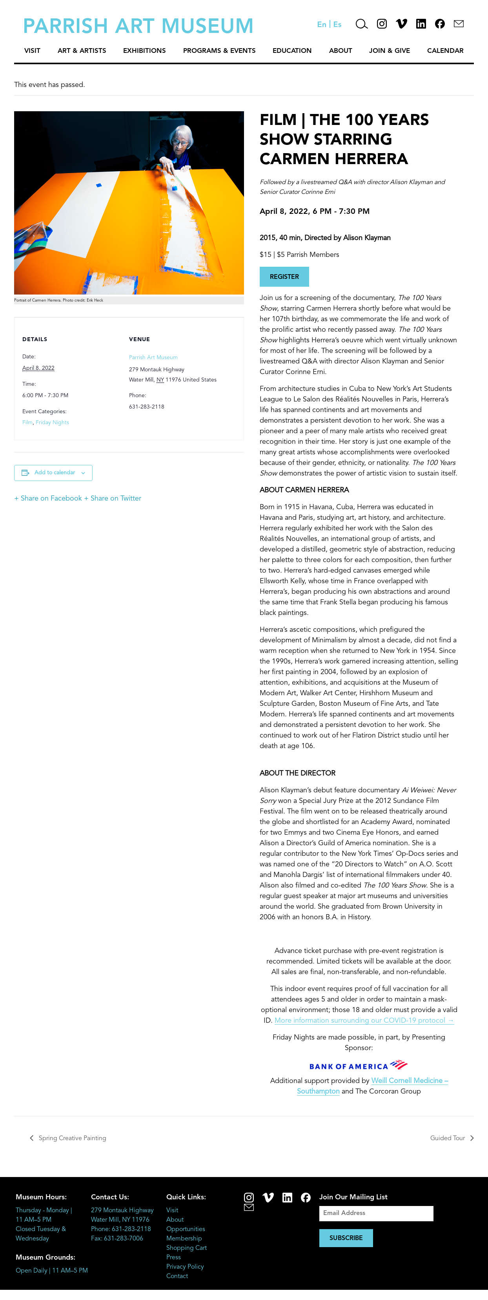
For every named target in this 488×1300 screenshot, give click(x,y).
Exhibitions (144, 51)
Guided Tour (448, 1138)
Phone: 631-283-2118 (121, 1229)
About (340, 51)
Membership (184, 1239)
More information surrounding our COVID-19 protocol (364, 1020)
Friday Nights (52, 422)
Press (173, 1258)
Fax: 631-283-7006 (117, 1239)
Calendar (445, 51)
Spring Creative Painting (71, 1138)
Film (27, 422)
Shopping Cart (186, 1248)
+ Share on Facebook (48, 498)
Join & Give (389, 51)
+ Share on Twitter (112, 498)
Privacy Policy (185, 1267)
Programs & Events (219, 51)
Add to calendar (55, 473)
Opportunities (185, 1229)
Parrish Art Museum (153, 357)
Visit (32, 51)
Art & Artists (82, 51)
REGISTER (284, 277)
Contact (177, 1276)
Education (292, 51)
